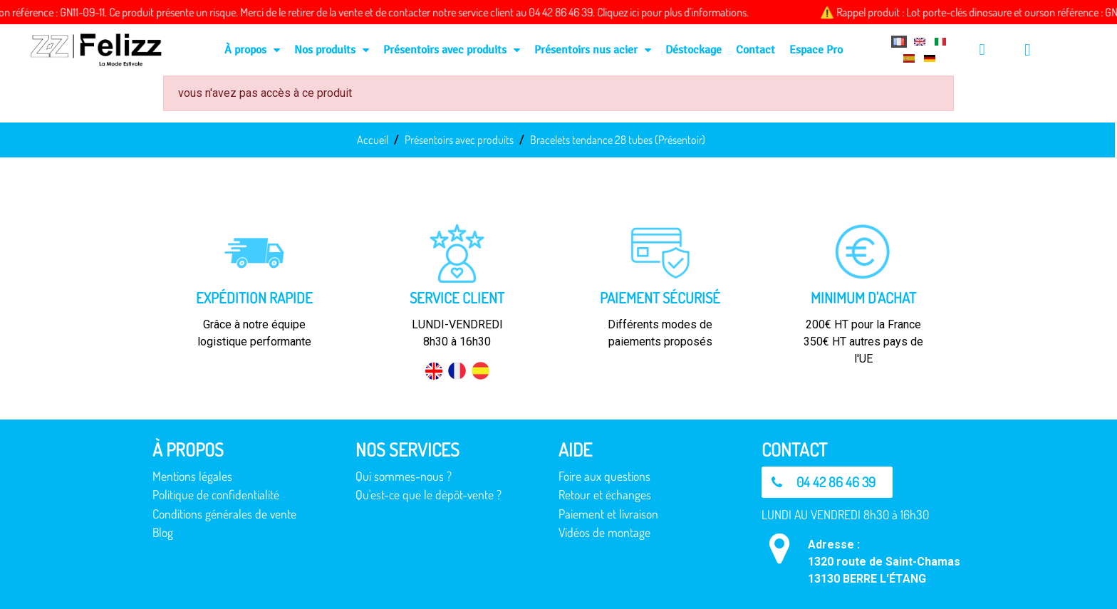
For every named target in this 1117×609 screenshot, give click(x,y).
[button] (827, 482)
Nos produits (331, 50)
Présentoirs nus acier (592, 50)
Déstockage (693, 49)
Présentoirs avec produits (451, 50)
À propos (252, 50)
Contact (755, 49)
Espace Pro (816, 49)
